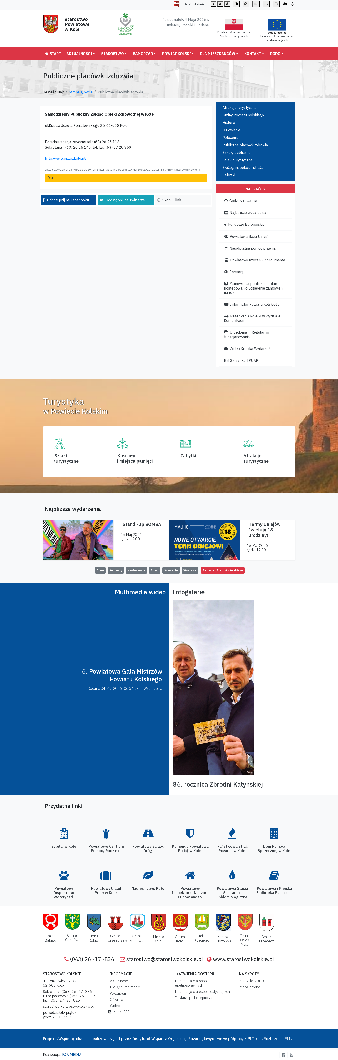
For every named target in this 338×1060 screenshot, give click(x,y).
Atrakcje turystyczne (240, 107)
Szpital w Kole (63, 846)
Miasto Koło (158, 939)
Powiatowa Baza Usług (246, 236)
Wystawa (189, 570)
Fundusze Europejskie (244, 224)
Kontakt (252, 53)
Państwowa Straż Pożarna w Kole (232, 848)
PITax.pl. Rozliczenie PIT (269, 1038)
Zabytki (229, 175)
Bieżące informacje (124, 987)
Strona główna (81, 92)
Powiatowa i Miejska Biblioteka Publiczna (274, 890)
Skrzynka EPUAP (241, 360)
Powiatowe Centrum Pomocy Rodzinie (106, 848)
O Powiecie (231, 130)
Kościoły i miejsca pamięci (135, 458)
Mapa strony (249, 987)
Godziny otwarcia (240, 200)
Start (53, 53)
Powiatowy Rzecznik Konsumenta (254, 260)
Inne (100, 570)
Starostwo (112, 53)
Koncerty (115, 570)
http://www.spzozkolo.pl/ (66, 158)
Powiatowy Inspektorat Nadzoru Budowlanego (190, 892)
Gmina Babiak (50, 938)
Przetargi (234, 272)
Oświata (115, 999)
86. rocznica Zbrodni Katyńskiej (218, 784)
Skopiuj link (171, 200)
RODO (275, 53)
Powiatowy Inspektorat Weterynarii (64, 892)
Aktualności (79, 53)
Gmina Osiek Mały (245, 940)
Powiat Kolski (176, 53)
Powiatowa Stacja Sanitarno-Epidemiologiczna (232, 892)
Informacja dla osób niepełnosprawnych (190, 983)
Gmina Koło (180, 939)
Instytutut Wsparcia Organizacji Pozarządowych (174, 1038)
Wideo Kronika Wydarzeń (247, 348)
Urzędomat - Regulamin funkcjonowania (246, 334)
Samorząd (143, 53)
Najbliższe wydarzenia (245, 212)
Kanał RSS (119, 1012)
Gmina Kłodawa (136, 938)
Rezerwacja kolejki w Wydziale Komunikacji (252, 318)
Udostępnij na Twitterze (125, 200)
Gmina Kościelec (202, 938)
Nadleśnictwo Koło (148, 888)
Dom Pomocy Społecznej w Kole (274, 848)
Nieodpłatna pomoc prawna (250, 248)
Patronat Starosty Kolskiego (223, 570)
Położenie (231, 137)
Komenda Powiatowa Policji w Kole (190, 848)
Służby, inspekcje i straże (243, 167)
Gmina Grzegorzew (117, 938)
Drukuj (52, 177)
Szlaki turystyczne (238, 160)
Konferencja (136, 570)
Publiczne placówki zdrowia (245, 145)
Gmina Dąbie (94, 938)
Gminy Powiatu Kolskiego (243, 115)
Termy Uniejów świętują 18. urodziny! (264, 529)
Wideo (114, 1005)
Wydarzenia (118, 993)
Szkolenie (171, 570)
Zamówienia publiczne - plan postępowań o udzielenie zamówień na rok (253, 288)
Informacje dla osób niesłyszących (201, 991)
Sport (155, 570)
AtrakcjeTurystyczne (256, 458)
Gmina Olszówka (223, 938)
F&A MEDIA (71, 1054)
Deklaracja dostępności (192, 997)
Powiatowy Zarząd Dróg (148, 848)
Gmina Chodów (71, 937)
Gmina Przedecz (266, 939)
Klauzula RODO (251, 981)
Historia (229, 122)
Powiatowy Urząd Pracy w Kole (106, 890)
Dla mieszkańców (217, 53)
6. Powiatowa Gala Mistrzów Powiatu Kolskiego (122, 675)
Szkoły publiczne (236, 152)
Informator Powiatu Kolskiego (252, 304)
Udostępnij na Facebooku (68, 200)
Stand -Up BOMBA (142, 524)
